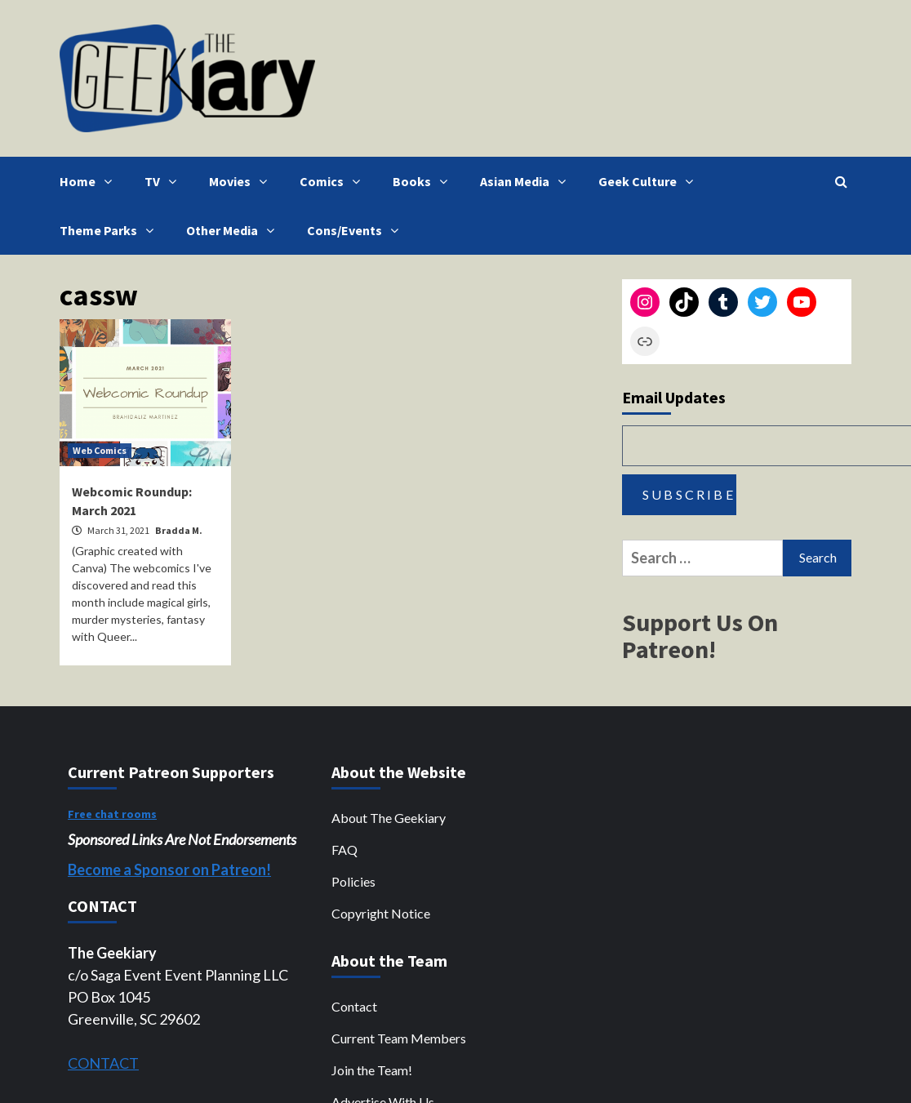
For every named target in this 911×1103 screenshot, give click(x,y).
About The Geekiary (388, 817)
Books (424, 181)
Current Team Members (398, 1038)
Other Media (234, 230)
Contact (354, 1006)
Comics (334, 181)
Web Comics (100, 450)
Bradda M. (178, 530)
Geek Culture (649, 181)
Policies (353, 881)
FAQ (344, 849)
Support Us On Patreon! (700, 636)
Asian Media (527, 181)
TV (164, 181)
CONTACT (103, 1063)
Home (90, 181)
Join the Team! (371, 1070)
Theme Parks (111, 230)
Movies (242, 181)
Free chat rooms (112, 814)
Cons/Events (357, 230)
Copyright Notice (380, 913)
